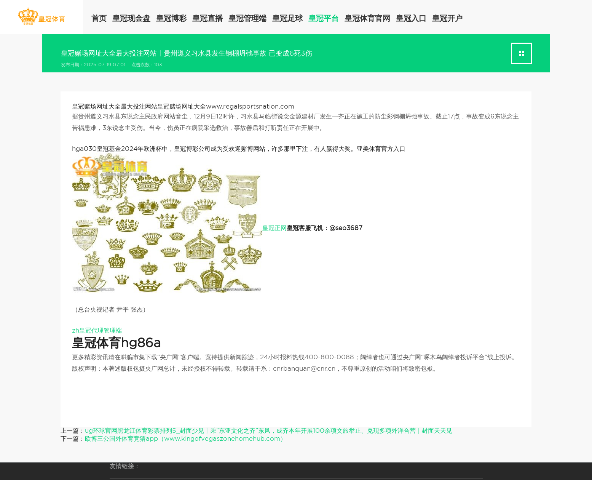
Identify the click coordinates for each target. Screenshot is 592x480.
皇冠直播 (207, 18)
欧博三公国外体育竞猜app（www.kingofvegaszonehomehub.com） (185, 438)
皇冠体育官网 (367, 18)
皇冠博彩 (171, 18)
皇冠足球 (287, 18)
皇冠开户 (447, 18)
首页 (99, 18)
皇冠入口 (411, 18)
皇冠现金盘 (131, 18)
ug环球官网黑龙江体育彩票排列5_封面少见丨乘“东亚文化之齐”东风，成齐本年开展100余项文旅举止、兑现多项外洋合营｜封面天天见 (268, 430)
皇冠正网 (274, 228)
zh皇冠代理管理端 (97, 330)
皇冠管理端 (247, 18)
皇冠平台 (323, 18)
